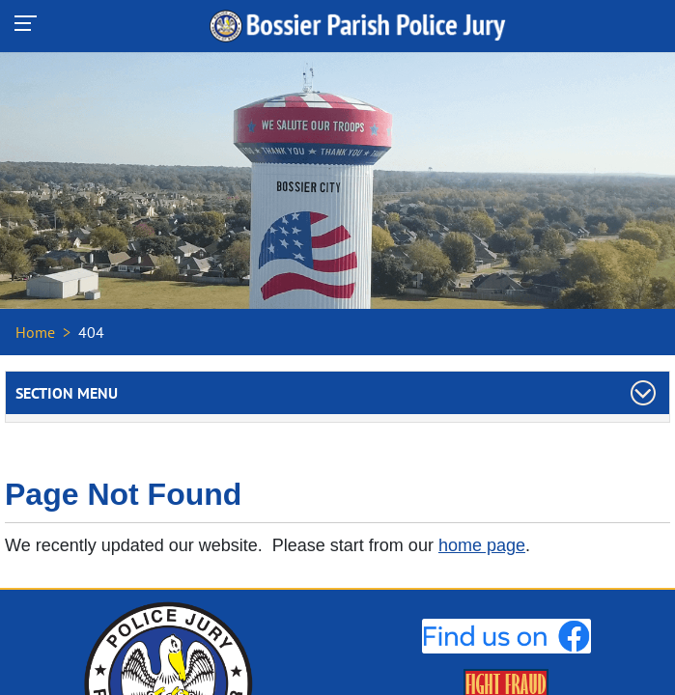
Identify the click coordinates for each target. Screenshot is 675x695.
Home (35, 332)
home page (481, 545)
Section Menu (66, 393)
